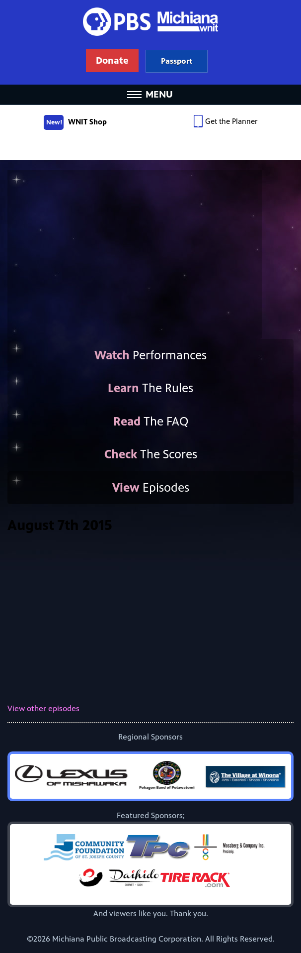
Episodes (150, 488)
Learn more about (176, 61)
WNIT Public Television (150, 42)
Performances (150, 355)
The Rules (150, 388)
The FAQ (150, 421)
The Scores (150, 454)
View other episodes (43, 708)
